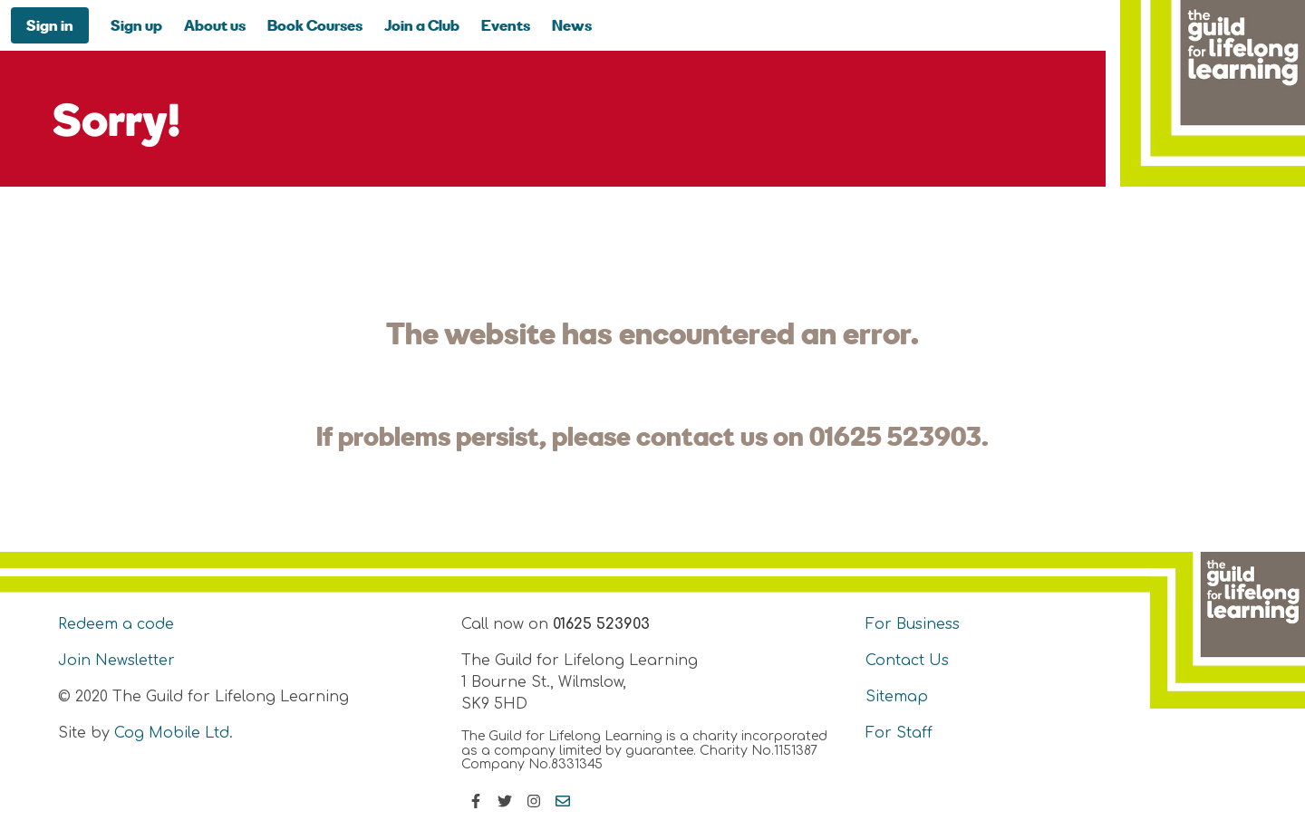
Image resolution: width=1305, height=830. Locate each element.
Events (505, 24)
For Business (912, 624)
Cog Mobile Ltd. (173, 733)
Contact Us (907, 660)
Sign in (49, 24)
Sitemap (896, 697)
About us (215, 24)
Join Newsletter (116, 660)
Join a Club (421, 24)
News (572, 24)
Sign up (136, 24)
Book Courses (314, 24)
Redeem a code (116, 624)
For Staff (899, 733)
